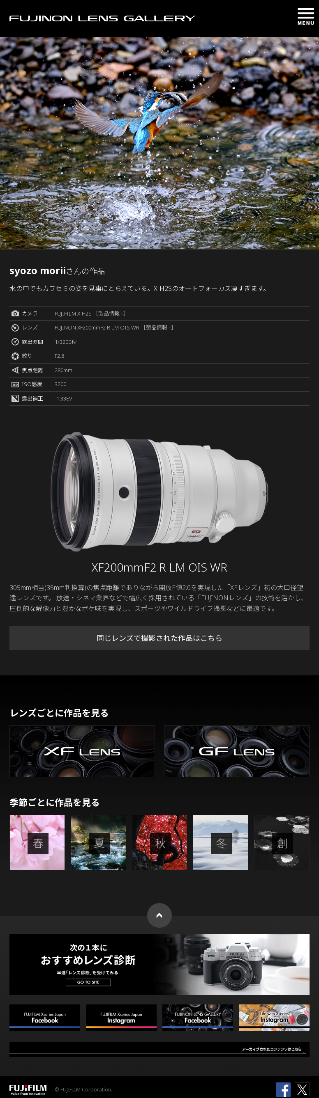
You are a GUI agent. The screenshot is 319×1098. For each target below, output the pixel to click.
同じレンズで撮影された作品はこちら (159, 638)
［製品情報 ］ (111, 313)
